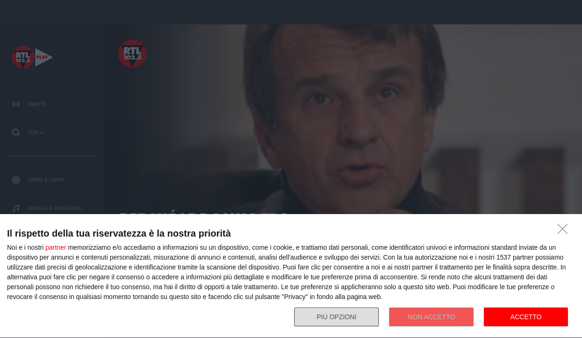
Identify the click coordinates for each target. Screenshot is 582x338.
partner (56, 247)
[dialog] (291, 276)
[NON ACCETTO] (565, 231)
